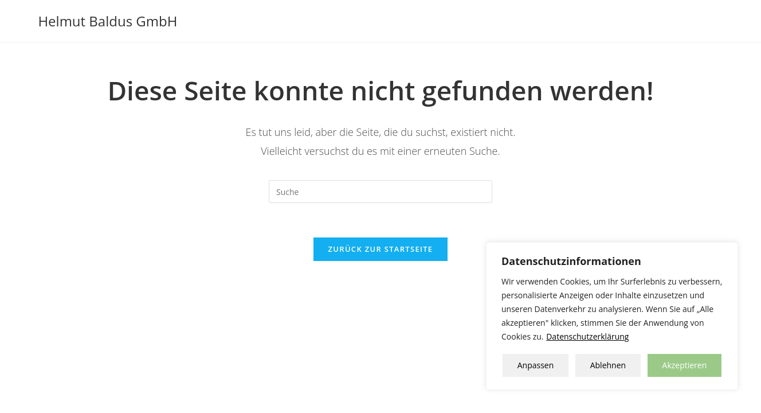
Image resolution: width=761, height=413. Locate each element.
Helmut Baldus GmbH (107, 20)
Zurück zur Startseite (380, 249)
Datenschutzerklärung (587, 336)
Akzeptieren (684, 365)
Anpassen (535, 365)
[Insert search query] (380, 191)
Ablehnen (608, 365)
